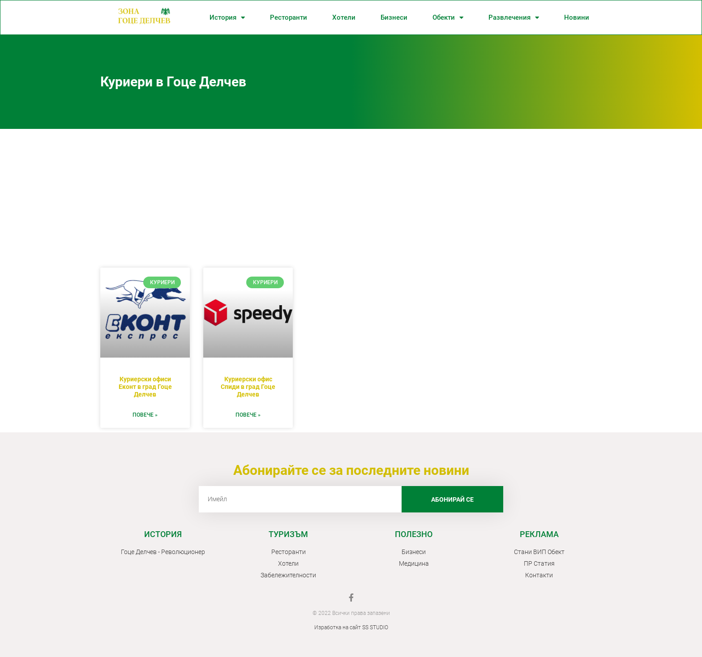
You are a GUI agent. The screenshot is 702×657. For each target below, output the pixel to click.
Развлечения (513, 18)
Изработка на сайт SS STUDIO (351, 627)
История (227, 18)
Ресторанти (288, 17)
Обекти (447, 18)
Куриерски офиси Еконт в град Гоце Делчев (145, 386)
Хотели (343, 17)
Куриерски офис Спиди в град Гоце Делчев (248, 386)
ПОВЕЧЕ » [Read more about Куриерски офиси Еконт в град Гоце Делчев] (145, 415)
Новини (576, 17)
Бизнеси (394, 17)
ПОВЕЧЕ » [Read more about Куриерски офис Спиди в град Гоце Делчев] (248, 415)
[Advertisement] (351, 196)
